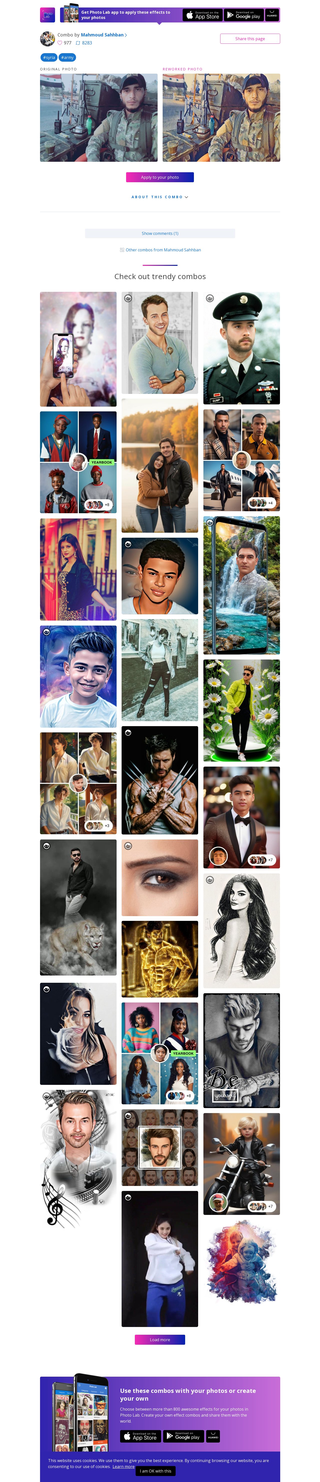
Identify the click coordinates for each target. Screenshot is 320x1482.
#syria (49, 57)
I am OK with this (155, 1471)
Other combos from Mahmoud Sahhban (160, 250)
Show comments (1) (160, 233)
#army (67, 57)
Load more (160, 1339)
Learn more (124, 1466)
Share (250, 38)
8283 (84, 43)
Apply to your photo (160, 177)
